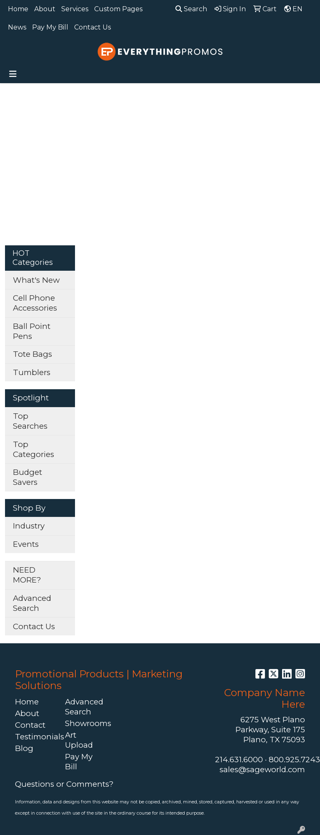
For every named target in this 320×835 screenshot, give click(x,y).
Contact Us (92, 27)
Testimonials (35, 736)
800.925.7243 (294, 759)
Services (74, 9)
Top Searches (30, 421)
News (17, 27)
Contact (30, 725)
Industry (29, 526)
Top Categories (33, 449)
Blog (24, 748)
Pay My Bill (50, 27)
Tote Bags (32, 354)
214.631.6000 (239, 759)
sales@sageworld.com (262, 769)
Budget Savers (27, 477)
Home (18, 9)
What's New (36, 280)
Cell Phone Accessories (35, 303)
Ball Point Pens (31, 331)
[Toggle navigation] (13, 74)
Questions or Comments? (64, 784)
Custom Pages (118, 9)
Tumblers (31, 372)
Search (191, 9)
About (44, 9)
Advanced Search (32, 603)
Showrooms (85, 723)
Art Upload (79, 740)
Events (26, 544)
